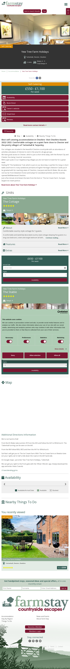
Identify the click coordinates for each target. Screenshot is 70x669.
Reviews (7, 119)
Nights (5, 272)
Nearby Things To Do (46, 136)
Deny (13, 355)
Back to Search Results (32, 11)
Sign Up (63, 588)
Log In (24, 649)
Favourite (8, 131)
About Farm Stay (42, 619)
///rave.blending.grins (9, 470)
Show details (59, 349)
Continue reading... (52, 238)
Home (3, 71)
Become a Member (35, 627)
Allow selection (35, 355)
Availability (28, 136)
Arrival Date (6, 265)
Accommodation (13, 71)
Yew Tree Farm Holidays (18, 185)
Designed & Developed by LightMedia (42, 649)
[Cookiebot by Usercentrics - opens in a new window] (59, 312)
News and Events (42, 616)
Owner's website (10, 108)
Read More (63, 228)
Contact (60, 646)
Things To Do (6, 621)
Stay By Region (7, 619)
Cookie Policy (42, 646)
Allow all (57, 355)
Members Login (35, 631)
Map (17, 136)
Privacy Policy (29, 646)
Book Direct (9, 103)
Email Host (8, 114)
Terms (52, 646)
